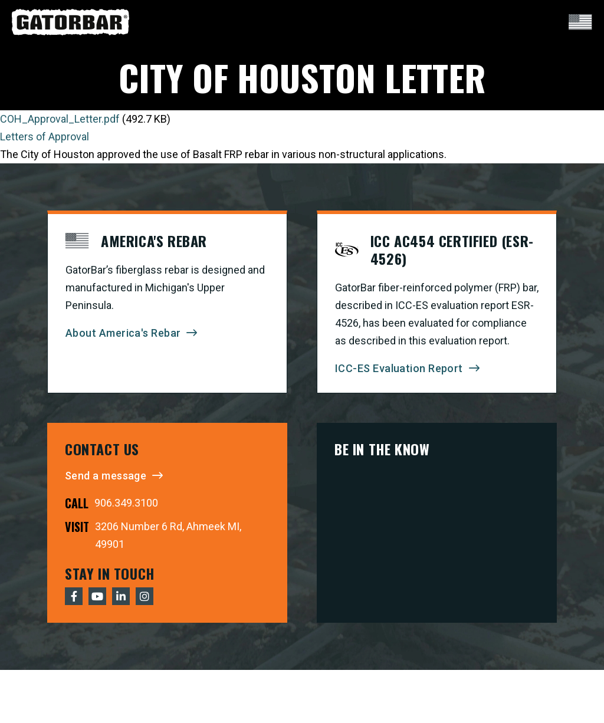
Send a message (105, 475)
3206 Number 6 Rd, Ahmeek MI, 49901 (168, 535)
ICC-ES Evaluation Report (399, 368)
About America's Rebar (122, 333)
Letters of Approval (44, 136)
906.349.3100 (126, 503)
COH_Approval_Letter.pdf (60, 119)
